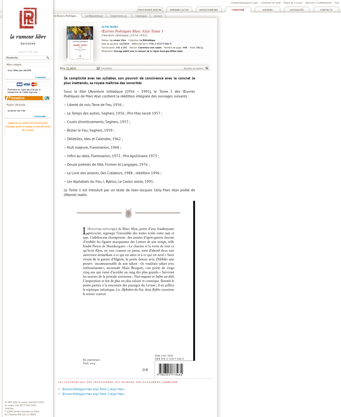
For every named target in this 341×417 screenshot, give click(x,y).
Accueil (158, 16)
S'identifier (40, 77)
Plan (337, 2)
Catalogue (238, 9)
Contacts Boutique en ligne (244, 2)
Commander (40, 116)
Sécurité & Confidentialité (318, 2)
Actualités (297, 9)
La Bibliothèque (94, 16)
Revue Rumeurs (209, 9)
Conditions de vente (271, 2)
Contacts (326, 9)
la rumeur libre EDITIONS (31, 402)
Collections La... (119, 16)
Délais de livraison (293, 2)
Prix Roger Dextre (149, 9)
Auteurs (268, 9)
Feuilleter (106, 68)
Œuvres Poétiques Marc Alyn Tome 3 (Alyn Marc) (93, 394)
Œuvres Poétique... (67, 16)
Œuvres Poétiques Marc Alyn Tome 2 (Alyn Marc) (93, 389)
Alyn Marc (110, 26)
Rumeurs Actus (179, 9)
